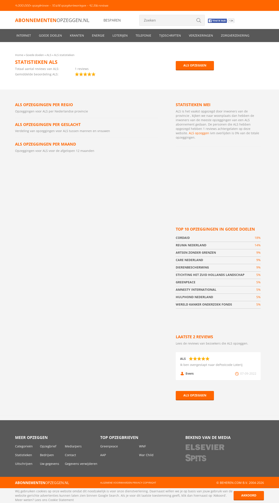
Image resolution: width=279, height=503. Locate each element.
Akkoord (248, 495)
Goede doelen (50, 35)
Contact (70, 455)
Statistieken (23, 455)
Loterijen (120, 35)
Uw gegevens (49, 464)
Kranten (77, 35)
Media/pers (73, 446)
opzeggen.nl (52, 20)
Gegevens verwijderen (81, 464)
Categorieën (24, 446)
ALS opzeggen (194, 65)
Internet (23, 35)
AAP (103, 455)
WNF (142, 446)
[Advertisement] (218, 181)
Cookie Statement (61, 500)
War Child (146, 455)
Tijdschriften (170, 35)
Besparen (112, 20)
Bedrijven (47, 455)
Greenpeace (109, 446)
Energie (98, 35)
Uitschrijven (24, 464)
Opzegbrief (48, 446)
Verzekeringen (201, 35)
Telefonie (143, 35)
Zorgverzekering (235, 35)
